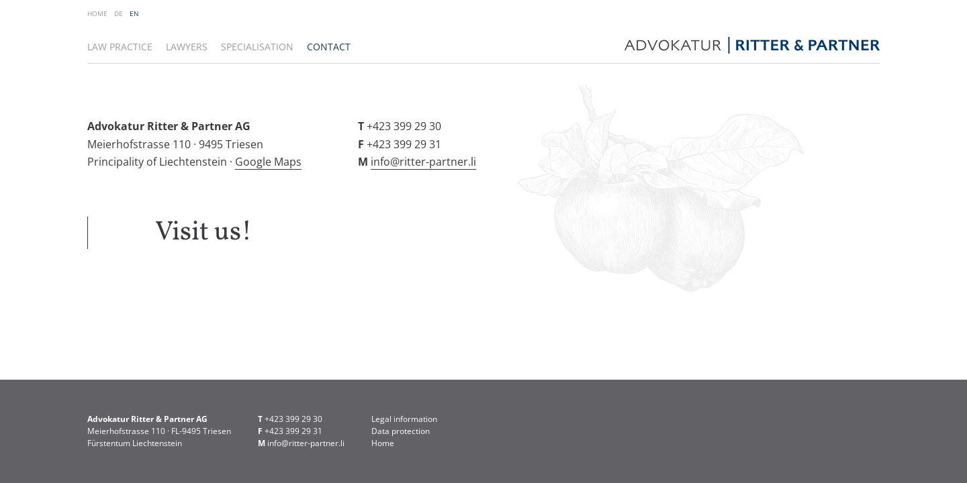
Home (97, 13)
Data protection (400, 431)
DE (118, 13)
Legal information (404, 419)
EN (134, 13)
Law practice (119, 46)
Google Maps (268, 161)
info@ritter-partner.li (423, 161)
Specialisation (257, 46)
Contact (329, 46)
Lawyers (187, 46)
